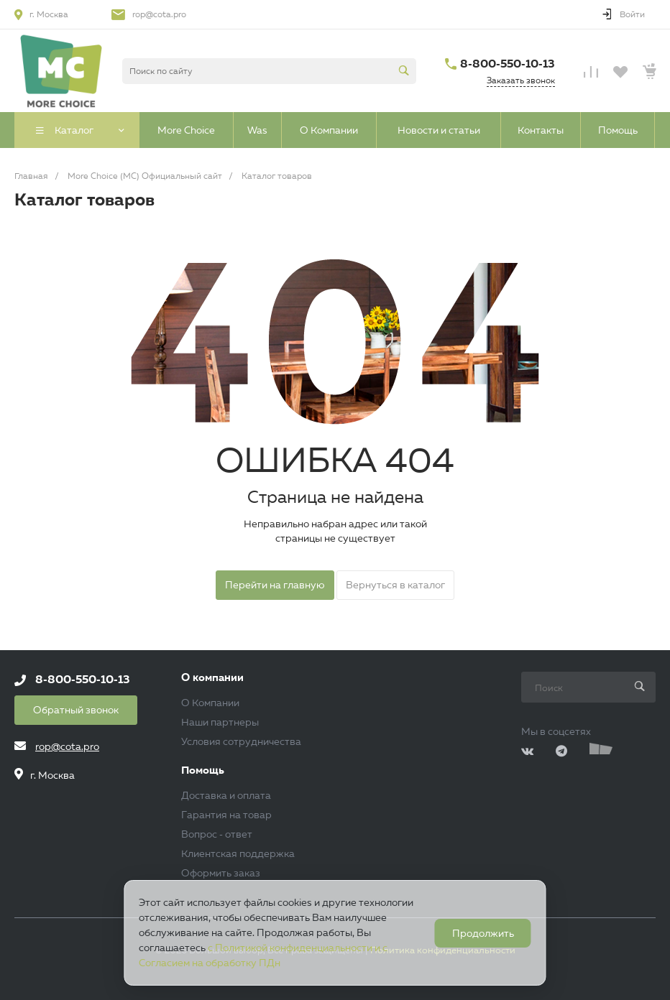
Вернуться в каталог (395, 584)
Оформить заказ (220, 872)
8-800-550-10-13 (507, 63)
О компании (212, 678)
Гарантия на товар (226, 814)
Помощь (202, 770)
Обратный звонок (76, 709)
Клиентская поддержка (238, 853)
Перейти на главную (275, 584)
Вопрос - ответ (216, 834)
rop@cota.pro (159, 14)
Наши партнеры (220, 722)
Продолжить (483, 933)
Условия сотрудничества (241, 741)
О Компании (210, 702)
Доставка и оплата (226, 795)
